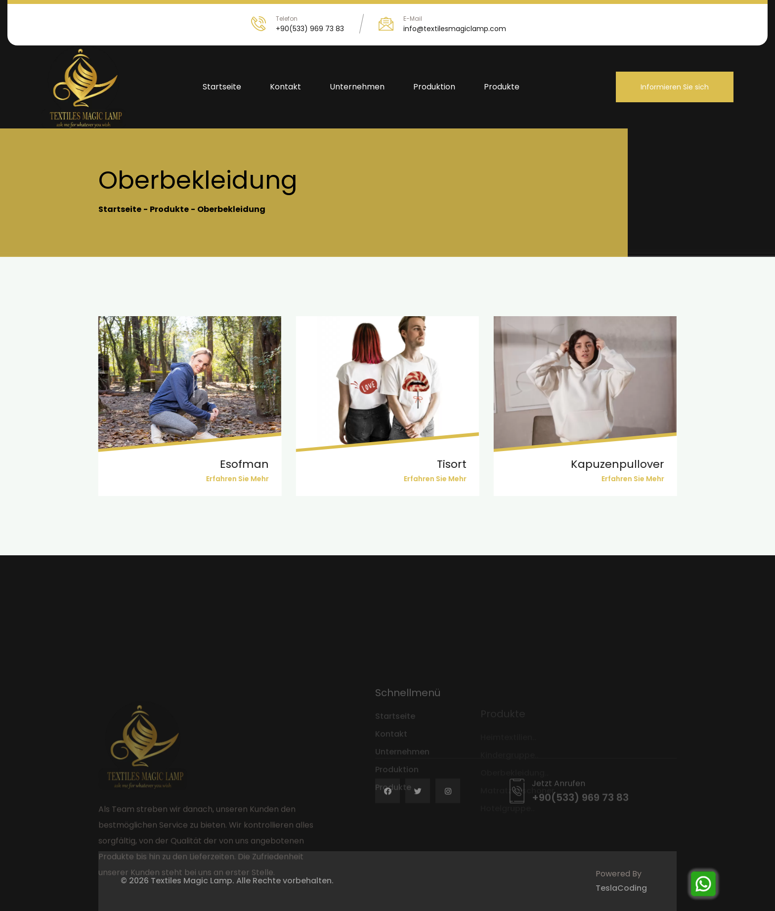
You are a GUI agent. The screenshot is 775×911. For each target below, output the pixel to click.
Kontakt (285, 86)
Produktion (434, 86)
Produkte (501, 86)
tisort (443, 464)
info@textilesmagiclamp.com (454, 29)
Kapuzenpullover (608, 464)
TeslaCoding (621, 888)
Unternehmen (357, 86)
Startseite (222, 86)
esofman (235, 464)
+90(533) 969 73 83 (310, 29)
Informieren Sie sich (675, 87)
